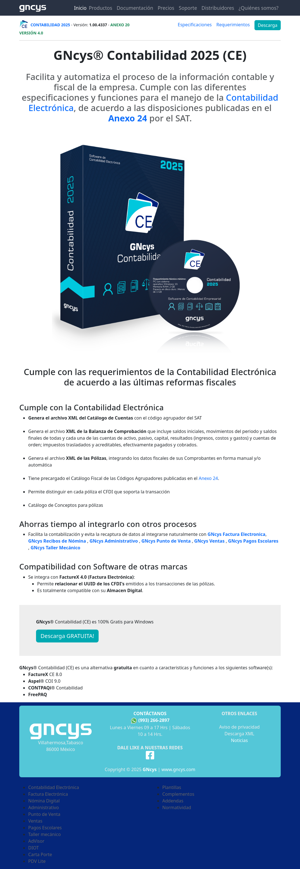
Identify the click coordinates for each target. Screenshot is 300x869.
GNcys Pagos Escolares (253, 541)
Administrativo (43, 807)
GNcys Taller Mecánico (55, 548)
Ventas (35, 821)
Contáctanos (150, 713)
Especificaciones (195, 25)
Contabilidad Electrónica (53, 787)
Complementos (178, 794)
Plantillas (171, 787)
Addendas (172, 801)
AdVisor (36, 841)
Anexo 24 (208, 478)
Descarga (267, 25)
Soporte (188, 7)
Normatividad (176, 807)
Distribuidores (217, 7)
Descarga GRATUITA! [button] (67, 636)
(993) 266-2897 (154, 720)
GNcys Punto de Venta (166, 541)
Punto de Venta (44, 814)
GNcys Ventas (209, 541)
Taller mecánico (44, 834)
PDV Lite (37, 861)
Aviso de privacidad (239, 727)
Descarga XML (239, 734)
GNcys (150, 769)
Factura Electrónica (48, 794)
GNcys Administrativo (113, 541)
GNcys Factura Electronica (236, 534)
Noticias (239, 740)
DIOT (33, 848)
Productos (100, 7)
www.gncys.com (178, 769)
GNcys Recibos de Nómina (57, 541)
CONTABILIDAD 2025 (50, 24)
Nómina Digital (44, 801)
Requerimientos (233, 25)
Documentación (135, 7)
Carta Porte (40, 854)
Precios (166, 7)
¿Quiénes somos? (258, 7)
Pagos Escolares (45, 828)
